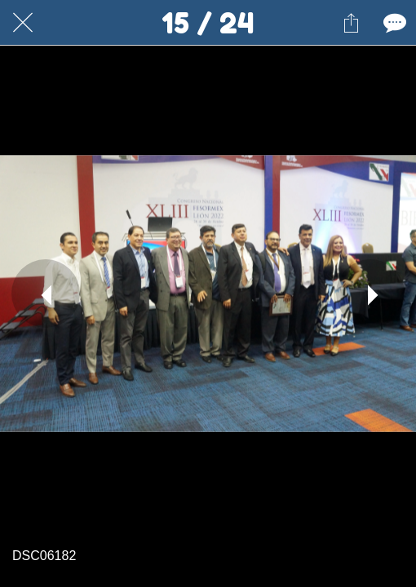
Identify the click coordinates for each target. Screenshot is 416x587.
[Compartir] (350, 22)
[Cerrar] (23, 23)
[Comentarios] (393, 22)
